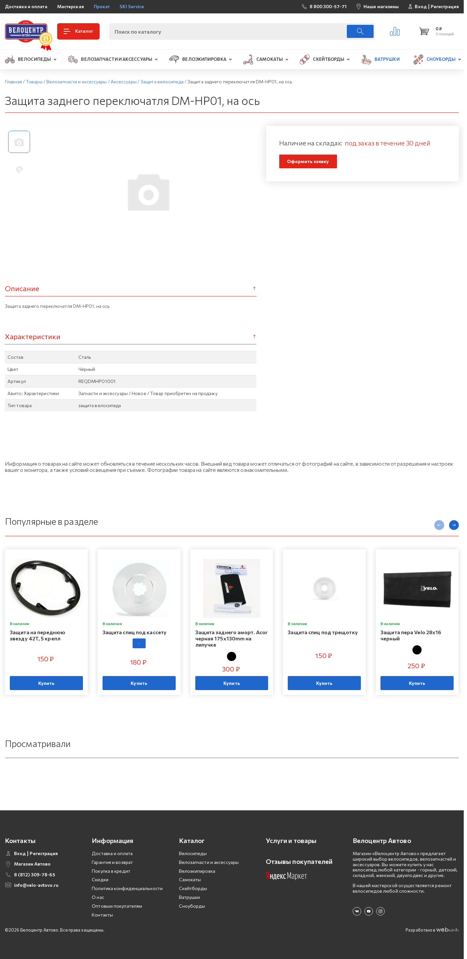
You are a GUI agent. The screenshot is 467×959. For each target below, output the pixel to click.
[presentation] (439, 525)
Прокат (102, 6)
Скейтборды (193, 888)
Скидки (100, 879)
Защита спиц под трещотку (323, 632)
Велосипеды (193, 853)
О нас (98, 897)
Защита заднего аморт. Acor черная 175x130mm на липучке (231, 638)
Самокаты (190, 879)
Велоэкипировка (197, 871)
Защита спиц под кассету (135, 632)
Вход (421, 6)
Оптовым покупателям (117, 906)
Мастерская (70, 6)
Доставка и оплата (26, 6)
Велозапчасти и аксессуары (209, 862)
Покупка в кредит (111, 871)
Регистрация (445, 6)
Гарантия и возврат (112, 862)
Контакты (102, 915)
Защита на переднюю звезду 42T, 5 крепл (37, 635)
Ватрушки (189, 897)
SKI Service (132, 6)
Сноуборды (192, 906)
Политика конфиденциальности (127, 888)
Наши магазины (381, 6)
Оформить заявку (308, 161)
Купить (46, 683)
